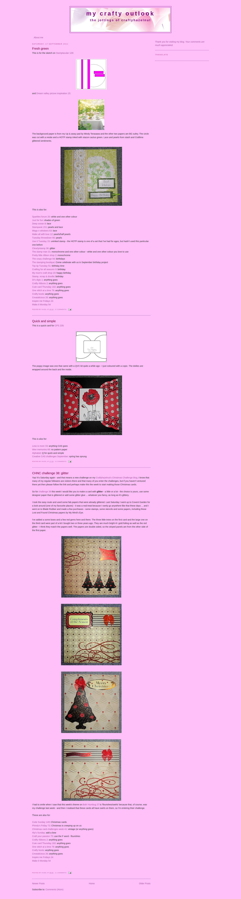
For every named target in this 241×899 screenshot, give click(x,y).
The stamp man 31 (41, 251)
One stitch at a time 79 (43, 290)
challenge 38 (44, 491)
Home (92, 883)
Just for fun (37, 220)
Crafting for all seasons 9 (44, 269)
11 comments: (61, 873)
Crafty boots (38, 294)
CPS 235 (59, 325)
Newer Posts (38, 883)
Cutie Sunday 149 (41, 822)
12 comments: (61, 461)
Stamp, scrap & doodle (43, 276)
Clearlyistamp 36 (40, 248)
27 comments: (61, 309)
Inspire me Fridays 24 (42, 301)
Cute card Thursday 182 (44, 287)
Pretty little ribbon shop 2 (44, 255)
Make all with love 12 (42, 234)
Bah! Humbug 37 (91, 804)
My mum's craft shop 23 (43, 273)
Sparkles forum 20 (41, 216)
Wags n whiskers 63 (42, 230)
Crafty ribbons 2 (40, 283)
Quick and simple (44, 321)
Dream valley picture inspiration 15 (53, 93)
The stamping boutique (43, 262)
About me (38, 37)
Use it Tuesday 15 (41, 241)
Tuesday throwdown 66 (43, 237)
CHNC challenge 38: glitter (50, 473)
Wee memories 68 (41, 449)
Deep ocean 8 (39, 223)
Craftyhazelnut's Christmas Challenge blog (116, 477)
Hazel (44, 309)
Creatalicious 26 (40, 297)
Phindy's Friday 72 (41, 825)
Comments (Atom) (54, 889)
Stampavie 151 (39, 227)
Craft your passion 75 (42, 836)
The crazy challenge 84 (43, 259)
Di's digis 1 (37, 280)
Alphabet (36, 453)
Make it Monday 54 (41, 304)
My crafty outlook (120, 13)
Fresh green (40, 48)
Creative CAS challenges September (50, 456)
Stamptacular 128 (64, 53)
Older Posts (144, 883)
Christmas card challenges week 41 (49, 829)
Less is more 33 (40, 446)
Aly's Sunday (38, 832)
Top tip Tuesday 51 (41, 266)
